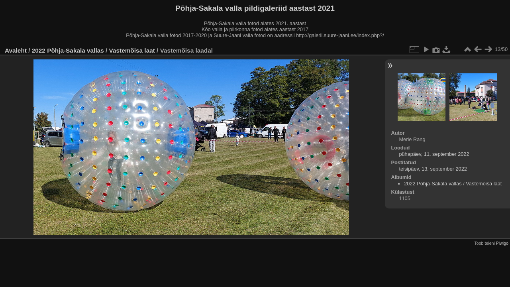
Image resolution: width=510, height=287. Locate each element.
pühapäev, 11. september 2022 (434, 154)
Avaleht (16, 50)
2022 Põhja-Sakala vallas (68, 50)
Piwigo (502, 243)
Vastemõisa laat (132, 50)
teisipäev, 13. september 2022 (433, 169)
